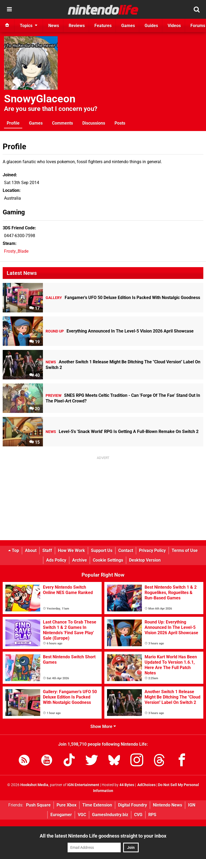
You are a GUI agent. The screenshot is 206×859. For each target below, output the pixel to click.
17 (34, 308)
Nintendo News (167, 805)
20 (34, 408)
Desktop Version (145, 560)
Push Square (38, 805)
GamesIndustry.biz (110, 814)
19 (34, 341)
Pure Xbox (66, 805)
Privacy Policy (152, 550)
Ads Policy (56, 560)
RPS (152, 814)
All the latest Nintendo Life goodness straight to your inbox (103, 836)
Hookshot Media (34, 785)
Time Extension (97, 805)
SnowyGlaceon (39, 98)
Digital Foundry (132, 805)
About (30, 550)
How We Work (71, 550)
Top (13, 550)
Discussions (93, 123)
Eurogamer (61, 814)
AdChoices (146, 785)
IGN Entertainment (83, 785)
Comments (62, 123)
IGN (191, 805)
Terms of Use (185, 550)
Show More (103, 726)
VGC (82, 814)
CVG (138, 814)
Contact (125, 550)
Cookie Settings (108, 560)
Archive (79, 560)
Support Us (101, 550)
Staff (47, 550)
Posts (120, 123)
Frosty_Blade (16, 251)
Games (36, 123)
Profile (13, 123)
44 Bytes (126, 785)
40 (34, 375)
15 (34, 442)
